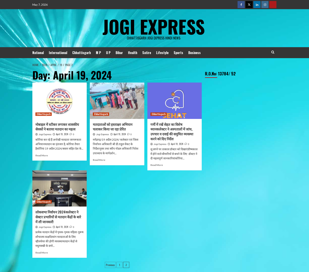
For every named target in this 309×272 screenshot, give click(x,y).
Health (132, 52)
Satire (146, 52)
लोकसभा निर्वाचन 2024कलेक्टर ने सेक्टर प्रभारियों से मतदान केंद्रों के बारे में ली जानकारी (58, 216)
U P (108, 52)
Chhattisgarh (81, 52)
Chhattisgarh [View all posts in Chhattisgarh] (43, 114)
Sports (178, 52)
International (58, 52)
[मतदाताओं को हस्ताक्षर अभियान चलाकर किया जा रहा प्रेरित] (117, 101)
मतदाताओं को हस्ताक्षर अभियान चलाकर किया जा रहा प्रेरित (112, 127)
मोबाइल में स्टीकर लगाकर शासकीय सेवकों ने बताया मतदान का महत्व (57, 127)
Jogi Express (153, 25)
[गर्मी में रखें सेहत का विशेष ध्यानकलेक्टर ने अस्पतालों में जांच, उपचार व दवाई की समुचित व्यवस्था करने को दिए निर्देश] (174, 101)
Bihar (119, 52)
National (38, 52)
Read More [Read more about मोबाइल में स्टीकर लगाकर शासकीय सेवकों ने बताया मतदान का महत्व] (41, 155)
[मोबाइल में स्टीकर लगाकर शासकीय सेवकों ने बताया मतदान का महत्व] (59, 101)
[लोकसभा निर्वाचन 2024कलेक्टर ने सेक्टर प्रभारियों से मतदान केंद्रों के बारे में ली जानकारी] (59, 188)
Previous (110, 265)
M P (98, 52)
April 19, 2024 (62, 134)
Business (194, 52)
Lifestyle (162, 52)
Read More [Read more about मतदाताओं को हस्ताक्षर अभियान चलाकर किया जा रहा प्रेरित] (99, 159)
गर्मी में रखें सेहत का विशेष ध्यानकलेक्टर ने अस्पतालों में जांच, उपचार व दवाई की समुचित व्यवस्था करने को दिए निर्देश (171, 131)
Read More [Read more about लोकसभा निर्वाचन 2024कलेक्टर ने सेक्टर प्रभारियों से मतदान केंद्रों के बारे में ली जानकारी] (41, 252)
